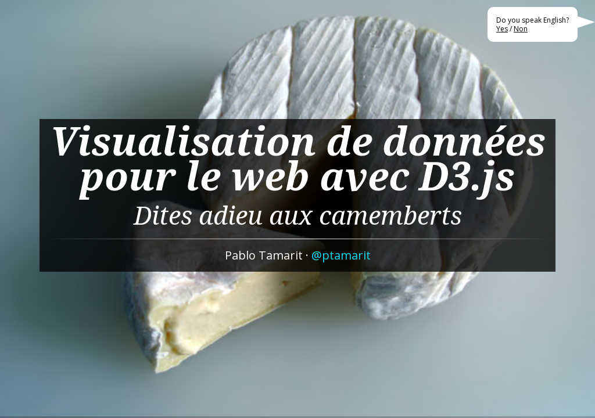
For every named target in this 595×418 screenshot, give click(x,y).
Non (521, 29)
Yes (502, 29)
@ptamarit (341, 255)
